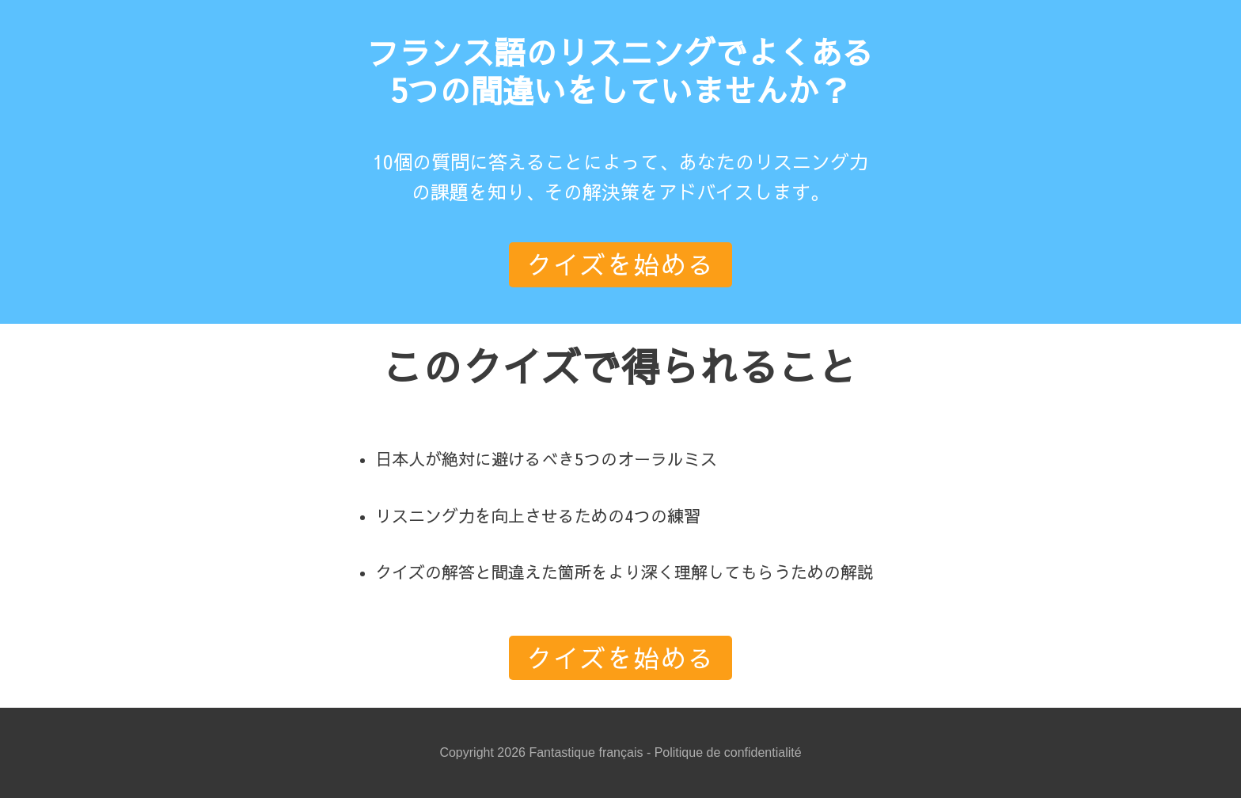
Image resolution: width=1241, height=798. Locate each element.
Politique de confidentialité (728, 752)
